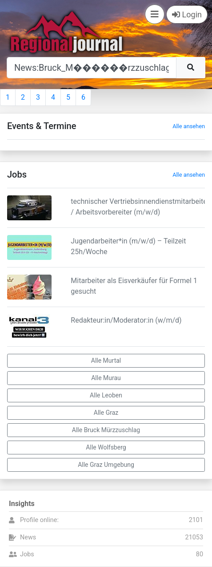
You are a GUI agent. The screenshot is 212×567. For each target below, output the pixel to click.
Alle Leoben (106, 395)
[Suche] (91, 67)
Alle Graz (106, 412)
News (28, 537)
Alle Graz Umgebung (106, 464)
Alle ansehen (188, 126)
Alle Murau (106, 377)
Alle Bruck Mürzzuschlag (106, 429)
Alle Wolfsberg (106, 447)
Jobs (27, 554)
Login (187, 14)
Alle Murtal (106, 360)
